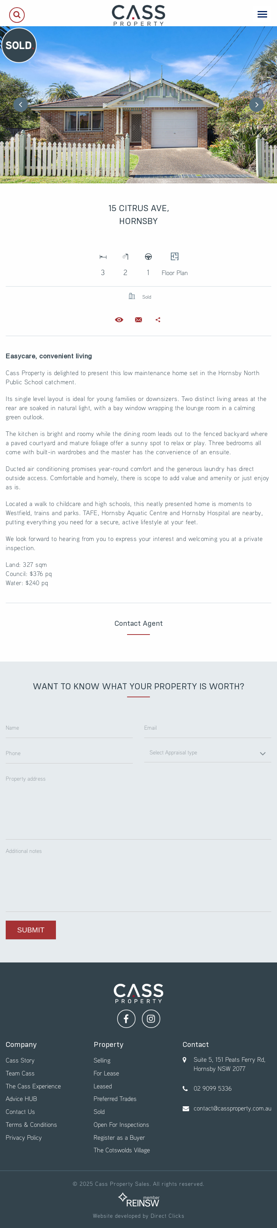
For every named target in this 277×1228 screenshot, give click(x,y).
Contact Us (20, 1111)
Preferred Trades (115, 1098)
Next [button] (256, 104)
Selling (102, 1060)
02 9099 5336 (213, 1088)
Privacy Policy (24, 1137)
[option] (138, 104)
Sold (99, 1111)
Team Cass (20, 1073)
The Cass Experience (33, 1086)
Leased (103, 1086)
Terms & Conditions (31, 1124)
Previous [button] (20, 104)
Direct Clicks (168, 1215)
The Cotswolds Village (122, 1150)
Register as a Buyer (119, 1137)
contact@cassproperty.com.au (232, 1108)
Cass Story (20, 1060)
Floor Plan (175, 262)
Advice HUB (21, 1098)
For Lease (106, 1073)
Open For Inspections (121, 1124)
